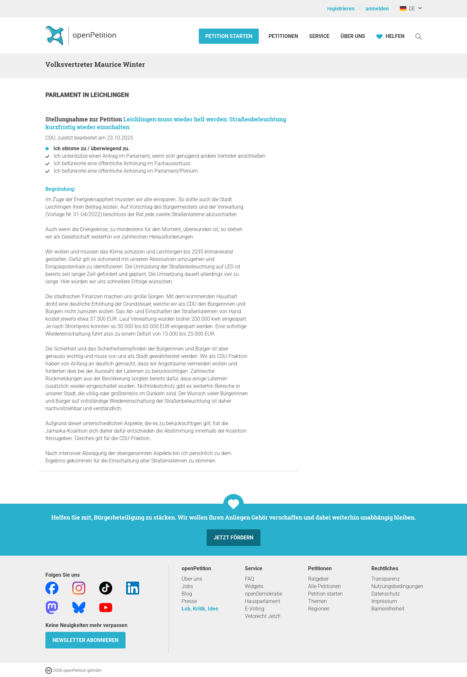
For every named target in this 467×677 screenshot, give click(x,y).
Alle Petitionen (324, 586)
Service (319, 36)
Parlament (64, 95)
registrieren (340, 9)
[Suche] (418, 36)
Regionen (318, 609)
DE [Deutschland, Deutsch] (407, 9)
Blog (187, 594)
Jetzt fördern (233, 538)
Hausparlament (262, 601)
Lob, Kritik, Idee (200, 609)
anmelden (377, 9)
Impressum (384, 601)
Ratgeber (318, 579)
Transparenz (385, 579)
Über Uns (353, 36)
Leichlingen (109, 95)
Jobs (187, 586)
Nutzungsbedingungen (397, 586)
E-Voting (254, 609)
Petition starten (228, 36)
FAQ (249, 579)
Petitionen (284, 36)
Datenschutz (385, 594)
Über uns (192, 579)
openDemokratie (263, 594)
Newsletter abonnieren (85, 640)
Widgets (254, 586)
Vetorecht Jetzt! (263, 616)
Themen (317, 601)
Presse (189, 601)
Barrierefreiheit (387, 609)
